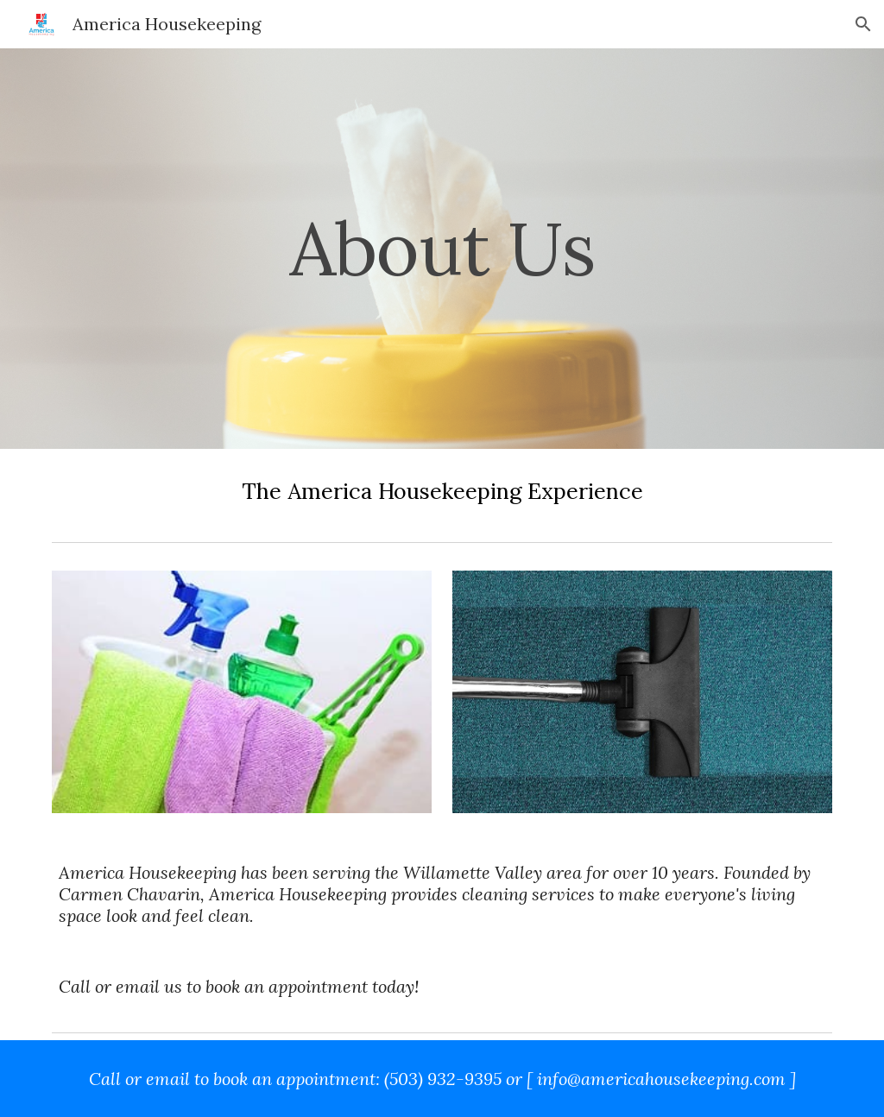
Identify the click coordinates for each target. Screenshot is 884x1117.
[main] (441, 248)
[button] (863, 24)
